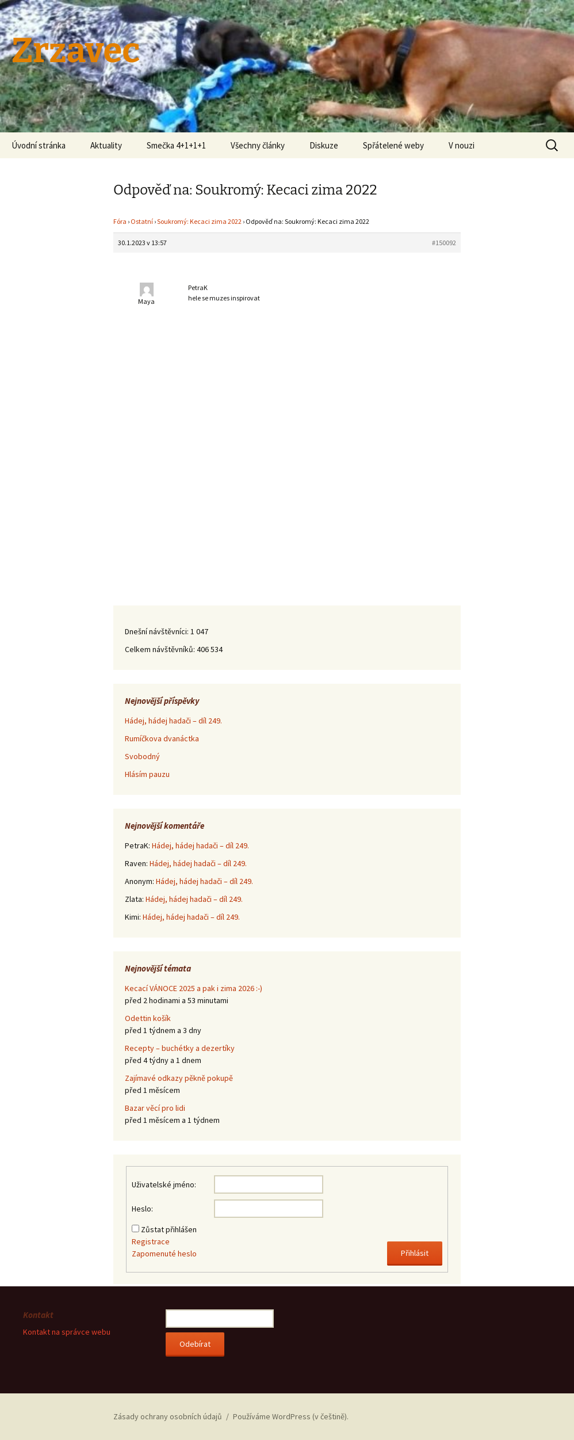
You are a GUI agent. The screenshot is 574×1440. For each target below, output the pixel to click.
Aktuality (106, 145)
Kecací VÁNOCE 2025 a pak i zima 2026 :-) (193, 988)
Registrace (151, 1241)
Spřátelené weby (393, 145)
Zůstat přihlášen (169, 1229)
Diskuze (323, 145)
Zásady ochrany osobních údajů (167, 1416)
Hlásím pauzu (147, 774)
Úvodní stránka (39, 145)
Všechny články (258, 145)
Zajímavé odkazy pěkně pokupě (179, 1078)
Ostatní (142, 221)
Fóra (120, 221)
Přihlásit (414, 1253)
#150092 (444, 242)
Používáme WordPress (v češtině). (291, 1416)
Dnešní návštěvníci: (157, 631)
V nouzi (461, 145)
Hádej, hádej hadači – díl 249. (173, 720)
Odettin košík (148, 1018)
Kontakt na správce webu (66, 1332)
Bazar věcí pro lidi (155, 1108)
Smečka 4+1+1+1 (176, 145)
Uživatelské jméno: (164, 1184)
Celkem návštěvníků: (161, 649)
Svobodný (142, 756)
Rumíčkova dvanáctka (162, 738)
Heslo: (142, 1208)
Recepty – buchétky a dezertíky (180, 1048)
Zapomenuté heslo (164, 1253)
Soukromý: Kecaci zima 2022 (199, 221)
